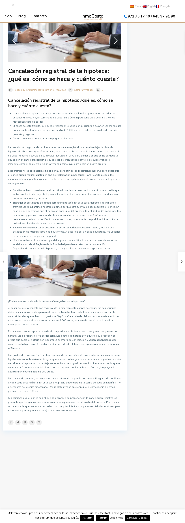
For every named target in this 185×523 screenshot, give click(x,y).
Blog (22, 16)
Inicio (7, 16)
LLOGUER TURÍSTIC (110, 453)
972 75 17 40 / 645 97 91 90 (151, 16)
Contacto (39, 16)
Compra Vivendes (84, 90)
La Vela (144, 472)
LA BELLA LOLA (149, 453)
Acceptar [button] (87, 518)
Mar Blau (145, 462)
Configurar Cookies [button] (137, 518)
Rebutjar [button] (102, 518)
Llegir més (116, 518)
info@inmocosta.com (21, 476)
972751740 (16, 471)
